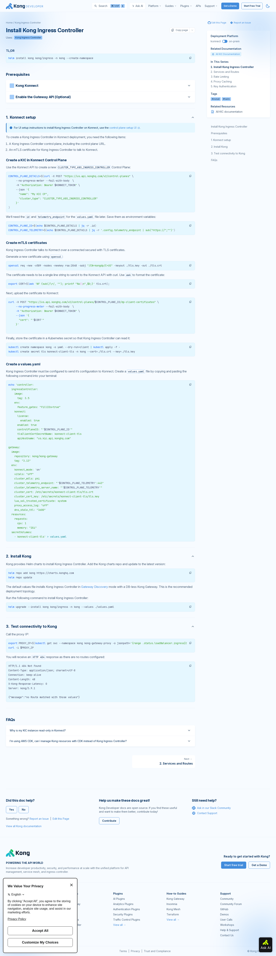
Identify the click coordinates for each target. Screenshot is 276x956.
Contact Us (227, 935)
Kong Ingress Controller (28, 22)
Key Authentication (225, 86)
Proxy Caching (223, 81)
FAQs (214, 160)
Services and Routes (226, 71)
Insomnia (65, 914)
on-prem (234, 41)
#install (216, 99)
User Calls (226, 919)
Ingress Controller (70, 924)
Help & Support (229, 930)
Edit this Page (61, 818)
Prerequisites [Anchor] (18, 74)
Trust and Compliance (157, 951)
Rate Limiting (221, 76)
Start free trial (233, 865)
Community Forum (231, 904)
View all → (119, 924)
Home (9, 22)
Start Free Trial (252, 5)
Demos (224, 914)
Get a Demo (230, 5)
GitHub (224, 909)
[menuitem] (154, 6)
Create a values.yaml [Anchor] (23, 364)
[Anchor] (100, 117)
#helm (226, 99)
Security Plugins (123, 914)
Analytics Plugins (123, 904)
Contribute (109, 820)
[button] (190, 58)
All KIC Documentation (226, 54)
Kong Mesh (66, 909)
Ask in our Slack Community (211, 808)
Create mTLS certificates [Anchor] (26, 243)
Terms (123, 951)
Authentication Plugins (126, 909)
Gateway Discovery (94, 587)
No (23, 809)
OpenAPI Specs (69, 919)
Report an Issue (39, 818)
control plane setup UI (122, 127)
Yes (11, 809)
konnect (216, 41)
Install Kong (221, 146)
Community (227, 898)
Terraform (173, 914)
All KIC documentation (229, 111)
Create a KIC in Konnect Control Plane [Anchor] (36, 160)
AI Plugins (119, 898)
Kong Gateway (68, 898)
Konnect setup (222, 140)
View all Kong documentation (24, 826)
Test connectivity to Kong (229, 153)
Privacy (135, 951)
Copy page (179, 30)
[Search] (109, 6)
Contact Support (204, 813)
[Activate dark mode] (268, 6)
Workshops (227, 924)
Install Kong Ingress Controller (234, 67)
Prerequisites (219, 133)
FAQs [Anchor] (10, 719)
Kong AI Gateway (70, 904)
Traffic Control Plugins (126, 919)
